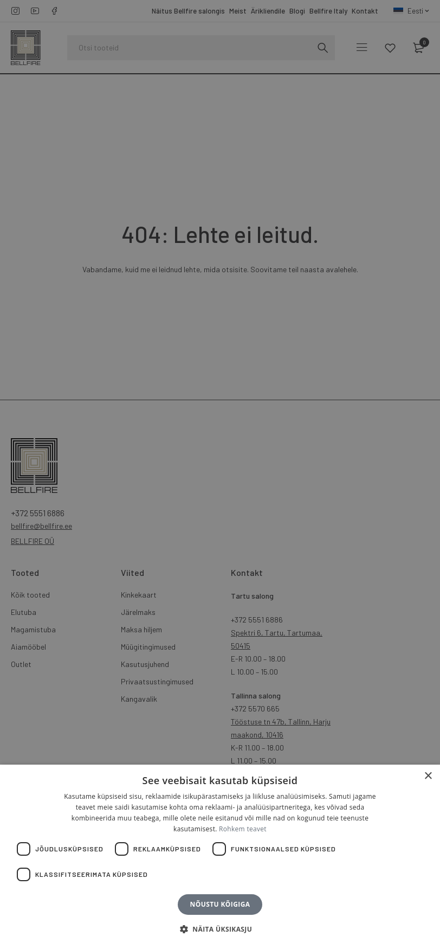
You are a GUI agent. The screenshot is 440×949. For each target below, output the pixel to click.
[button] (220, 929)
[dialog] (220, 474)
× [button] (428, 776)
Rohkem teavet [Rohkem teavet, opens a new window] (243, 828)
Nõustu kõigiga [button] (220, 904)
